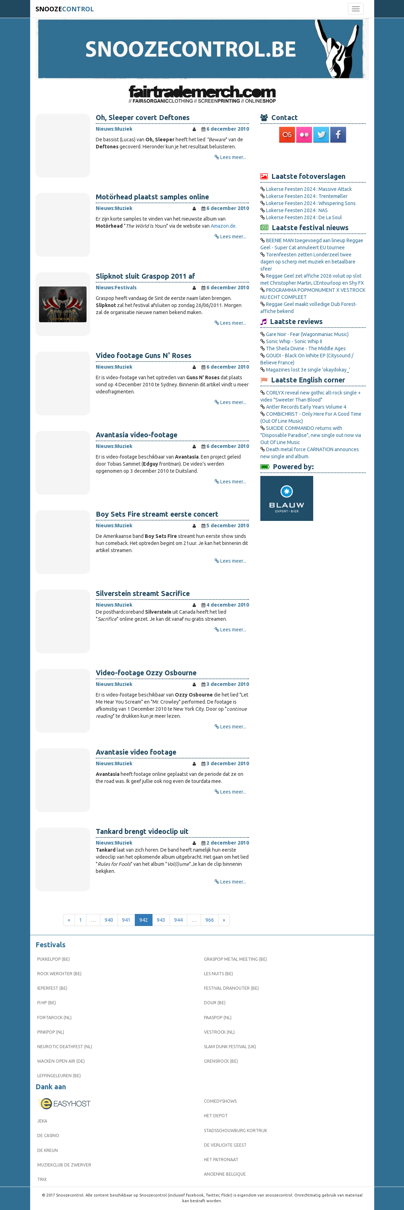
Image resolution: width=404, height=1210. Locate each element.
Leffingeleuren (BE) (59, 1075)
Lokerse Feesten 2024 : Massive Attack (309, 189)
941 (126, 920)
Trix (42, 1179)
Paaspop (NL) (218, 1017)
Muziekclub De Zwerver (64, 1165)
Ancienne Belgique (225, 1174)
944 (178, 920)
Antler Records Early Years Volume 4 (306, 407)
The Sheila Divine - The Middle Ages (306, 348)
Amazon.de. (224, 226)
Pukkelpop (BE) (53, 959)
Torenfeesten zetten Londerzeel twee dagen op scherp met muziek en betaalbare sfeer (307, 262)
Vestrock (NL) (219, 1032)
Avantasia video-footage (136, 435)
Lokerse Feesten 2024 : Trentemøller (307, 196)
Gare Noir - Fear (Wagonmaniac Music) (307, 334)
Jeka (42, 1121)
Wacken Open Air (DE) (61, 1061)
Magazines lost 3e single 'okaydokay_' (308, 370)
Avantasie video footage (136, 752)
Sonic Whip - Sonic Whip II (294, 341)
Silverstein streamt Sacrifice (143, 593)
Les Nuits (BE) (218, 973)
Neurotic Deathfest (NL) (64, 1046)
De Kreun (47, 1150)
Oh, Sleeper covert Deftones (143, 117)
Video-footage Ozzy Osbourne (146, 673)
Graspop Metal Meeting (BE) (235, 959)
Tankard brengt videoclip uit (142, 831)
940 (109, 920)
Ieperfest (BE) (52, 988)
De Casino (48, 1135)
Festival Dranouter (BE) (231, 988)
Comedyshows (220, 1101)
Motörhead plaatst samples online (152, 197)
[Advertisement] (313, 157)
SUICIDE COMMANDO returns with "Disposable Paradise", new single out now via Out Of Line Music (310, 435)
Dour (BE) (215, 1002)
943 (161, 920)
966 (209, 920)
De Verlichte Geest (225, 1145)
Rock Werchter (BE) (59, 973)
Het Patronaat (221, 1159)
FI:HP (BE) (46, 1002)
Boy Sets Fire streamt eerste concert (157, 514)
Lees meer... (233, 157)
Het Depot (216, 1115)
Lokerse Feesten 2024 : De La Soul (304, 217)
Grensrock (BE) (221, 1061)
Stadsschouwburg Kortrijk (235, 1130)
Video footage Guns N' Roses (144, 355)
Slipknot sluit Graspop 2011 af (145, 276)
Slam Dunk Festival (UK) (230, 1046)
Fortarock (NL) (54, 1017)
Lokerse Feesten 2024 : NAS (297, 210)
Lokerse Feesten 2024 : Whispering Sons (311, 203)
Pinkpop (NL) (50, 1032)
